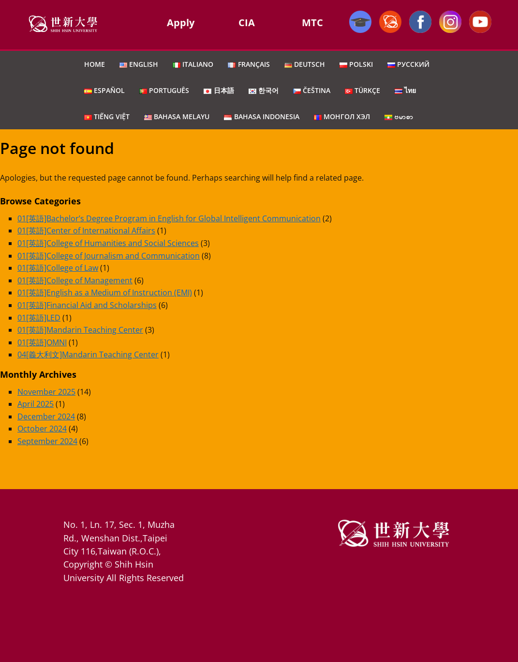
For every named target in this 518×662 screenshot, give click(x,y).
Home (94, 64)
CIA (246, 22)
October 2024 (42, 428)
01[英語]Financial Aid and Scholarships (87, 305)
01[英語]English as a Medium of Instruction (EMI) (104, 292)
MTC (312, 22)
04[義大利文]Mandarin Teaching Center (88, 354)
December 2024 (46, 416)
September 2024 (47, 441)
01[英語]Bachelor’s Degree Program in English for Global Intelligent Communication (169, 218)
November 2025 (46, 391)
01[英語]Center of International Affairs (86, 230)
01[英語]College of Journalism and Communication (108, 255)
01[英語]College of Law (57, 267)
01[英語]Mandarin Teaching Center (80, 329)
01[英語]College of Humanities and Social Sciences (108, 243)
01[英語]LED (38, 317)
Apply (180, 22)
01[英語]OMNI (42, 342)
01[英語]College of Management (75, 280)
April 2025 (35, 404)
